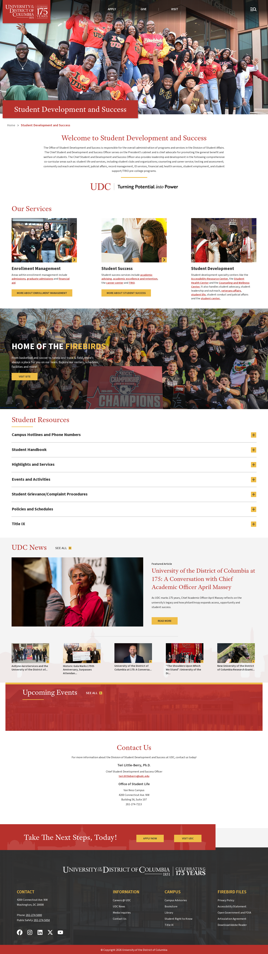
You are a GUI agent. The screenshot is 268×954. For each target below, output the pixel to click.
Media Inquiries (122, 911)
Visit (174, 9)
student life (198, 295)
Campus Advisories (176, 899)
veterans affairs (231, 291)
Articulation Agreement (232, 918)
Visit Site (25, 377)
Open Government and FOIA (234, 911)
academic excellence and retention (135, 279)
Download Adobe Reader (232, 924)
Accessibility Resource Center (209, 279)
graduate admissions (40, 279)
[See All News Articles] (63, 546)
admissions (19, 279)
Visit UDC (188, 837)
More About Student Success (126, 293)
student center (210, 298)
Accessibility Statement (232, 905)
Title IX (169, 924)
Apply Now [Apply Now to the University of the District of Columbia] (150, 837)
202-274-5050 (42, 919)
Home (11, 125)
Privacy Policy (226, 899)
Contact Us (119, 918)
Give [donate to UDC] (144, 9)
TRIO (132, 283)
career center (114, 283)
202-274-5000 (34, 914)
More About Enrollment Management (42, 293)
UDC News (119, 905)
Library (169, 911)
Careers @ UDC (122, 899)
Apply (112, 9)
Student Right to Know (178, 918)
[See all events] (94, 691)
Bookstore (171, 905)
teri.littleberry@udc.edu (134, 775)
